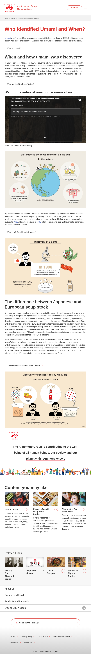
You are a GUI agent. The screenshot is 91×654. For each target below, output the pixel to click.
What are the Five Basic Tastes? (20, 84)
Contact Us (28, 642)
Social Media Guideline (61, 636)
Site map (12, 636)
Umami (8, 38)
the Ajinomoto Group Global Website (27, 7)
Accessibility (13, 642)
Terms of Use (43, 636)
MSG (16, 222)
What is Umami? (14, 48)
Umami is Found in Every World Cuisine (23, 365)
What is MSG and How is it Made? (21, 232)
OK (45, 137)
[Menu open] (85, 8)
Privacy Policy (27, 636)
